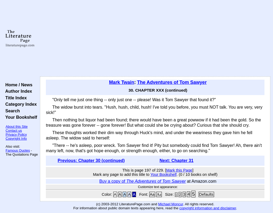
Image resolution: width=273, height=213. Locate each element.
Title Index (15, 97)
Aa (152, 194)
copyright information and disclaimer (207, 208)
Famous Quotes (18, 150)
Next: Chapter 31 (176, 160)
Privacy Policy (16, 135)
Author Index (17, 91)
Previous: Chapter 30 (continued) (91, 160)
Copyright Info (16, 138)
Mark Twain (121, 82)
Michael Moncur (170, 204)
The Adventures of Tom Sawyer (172, 82)
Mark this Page (179, 170)
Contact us (14, 131)
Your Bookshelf (20, 117)
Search (11, 110)
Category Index (20, 104)
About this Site (17, 127)
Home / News (18, 84)
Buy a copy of (142, 181)
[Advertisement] (155, 38)
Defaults (206, 194)
